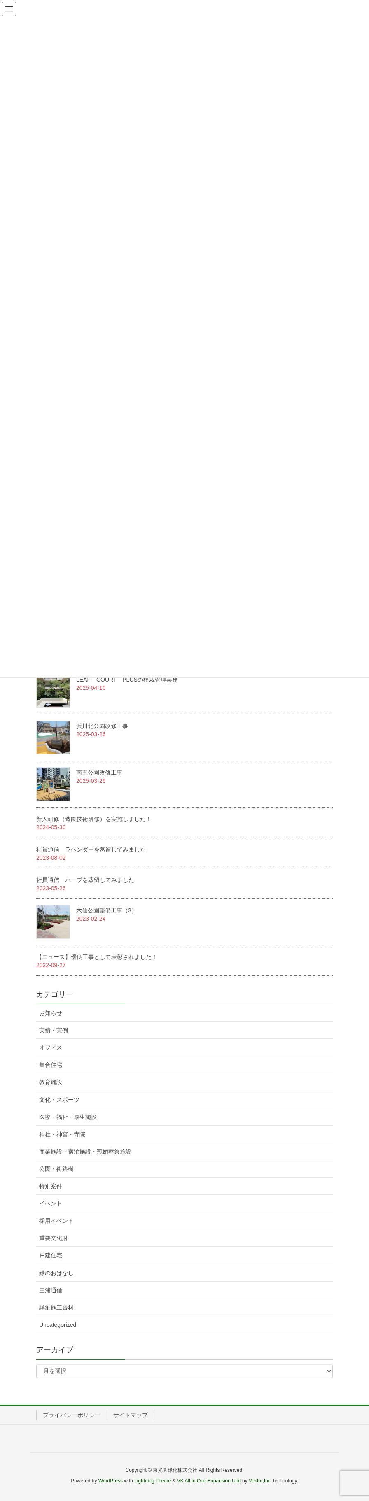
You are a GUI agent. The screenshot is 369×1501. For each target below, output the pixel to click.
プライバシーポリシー (71, 1415)
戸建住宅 (50, 1255)
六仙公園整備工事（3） (106, 910)
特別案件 (50, 1186)
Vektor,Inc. (260, 1481)
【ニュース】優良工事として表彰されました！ (96, 957)
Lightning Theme (152, 1481)
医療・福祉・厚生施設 (68, 1117)
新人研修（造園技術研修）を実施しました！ (94, 819)
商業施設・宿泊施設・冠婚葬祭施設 (85, 1151)
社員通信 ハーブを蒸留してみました (85, 880)
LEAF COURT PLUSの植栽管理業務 (127, 679)
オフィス (50, 1047)
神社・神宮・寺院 (62, 1134)
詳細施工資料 (56, 1307)
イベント (50, 1203)
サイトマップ (130, 1415)
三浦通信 (50, 1290)
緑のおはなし (56, 1273)
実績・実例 (53, 1030)
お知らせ (50, 1013)
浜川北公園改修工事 (102, 726)
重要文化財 (53, 1238)
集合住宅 (50, 1064)
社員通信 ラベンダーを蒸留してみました (91, 849)
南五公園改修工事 (99, 772)
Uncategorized (57, 1325)
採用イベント (56, 1220)
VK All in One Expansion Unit (209, 1481)
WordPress (110, 1481)
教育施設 (50, 1082)
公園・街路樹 (56, 1169)
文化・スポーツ (59, 1099)
